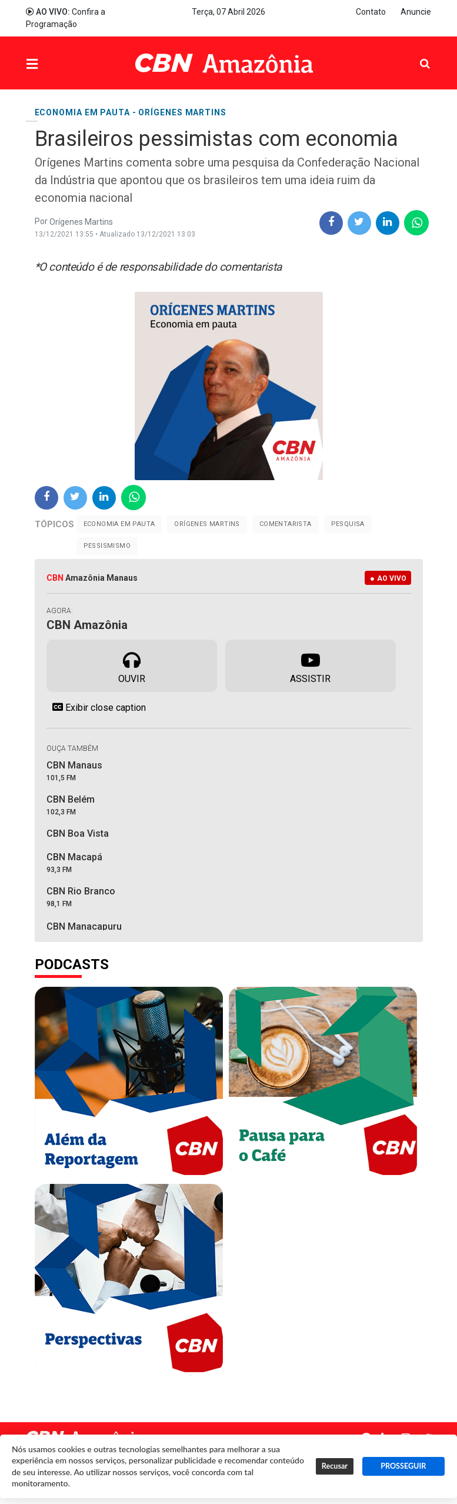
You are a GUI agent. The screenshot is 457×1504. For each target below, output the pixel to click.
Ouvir (131, 664)
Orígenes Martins (206, 524)
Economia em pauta (119, 524)
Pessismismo (107, 546)
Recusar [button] (335, 1466)
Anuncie (416, 11)
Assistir (310, 664)
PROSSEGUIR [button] (403, 1466)
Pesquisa (415, 54)
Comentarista (285, 524)
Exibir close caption (96, 707)
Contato (371, 11)
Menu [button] (55, 64)
